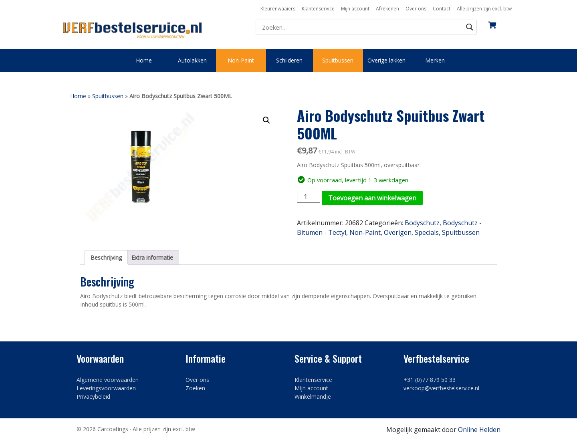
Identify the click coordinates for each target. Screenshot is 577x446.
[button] (266, 120)
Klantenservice (318, 8)
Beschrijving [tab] (106, 257)
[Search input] (361, 27)
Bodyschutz (422, 222)
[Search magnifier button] (469, 27)
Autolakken (192, 60)
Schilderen (289, 60)
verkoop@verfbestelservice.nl (441, 388)
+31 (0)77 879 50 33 (429, 379)
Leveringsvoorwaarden (106, 388)
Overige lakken (386, 60)
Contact (441, 8)
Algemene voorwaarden (108, 379)
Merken (435, 60)
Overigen (398, 232)
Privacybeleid (93, 396)
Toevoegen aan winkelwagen (372, 198)
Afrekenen (387, 8)
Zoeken (195, 388)
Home (144, 60)
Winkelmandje (313, 396)
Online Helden (479, 429)
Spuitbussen (337, 60)
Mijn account (355, 8)
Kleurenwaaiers (277, 8)
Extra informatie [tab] (152, 257)
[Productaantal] (308, 197)
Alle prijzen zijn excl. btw (484, 8)
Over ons (416, 8)
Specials (427, 232)
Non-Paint (241, 60)
